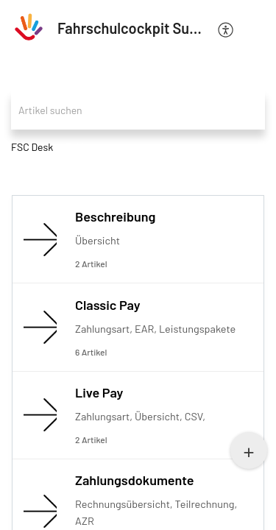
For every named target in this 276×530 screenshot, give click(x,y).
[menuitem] (226, 28)
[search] (138, 110)
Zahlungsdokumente (134, 480)
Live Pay (99, 392)
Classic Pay (108, 305)
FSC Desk (32, 147)
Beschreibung (115, 216)
